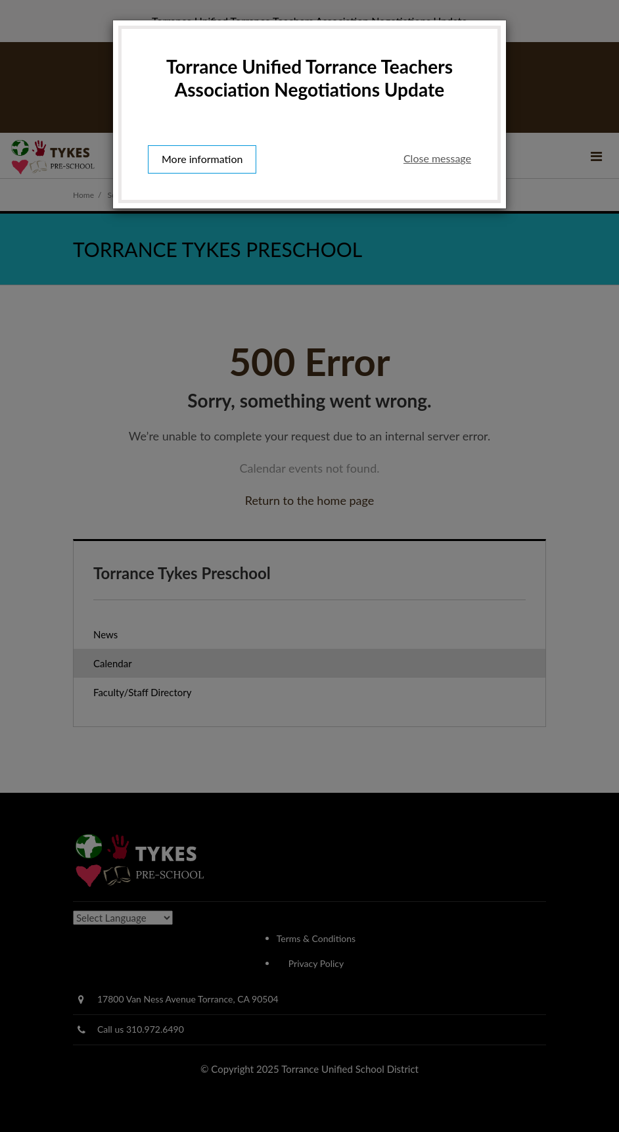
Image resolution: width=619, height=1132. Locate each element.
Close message (437, 158)
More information (202, 159)
